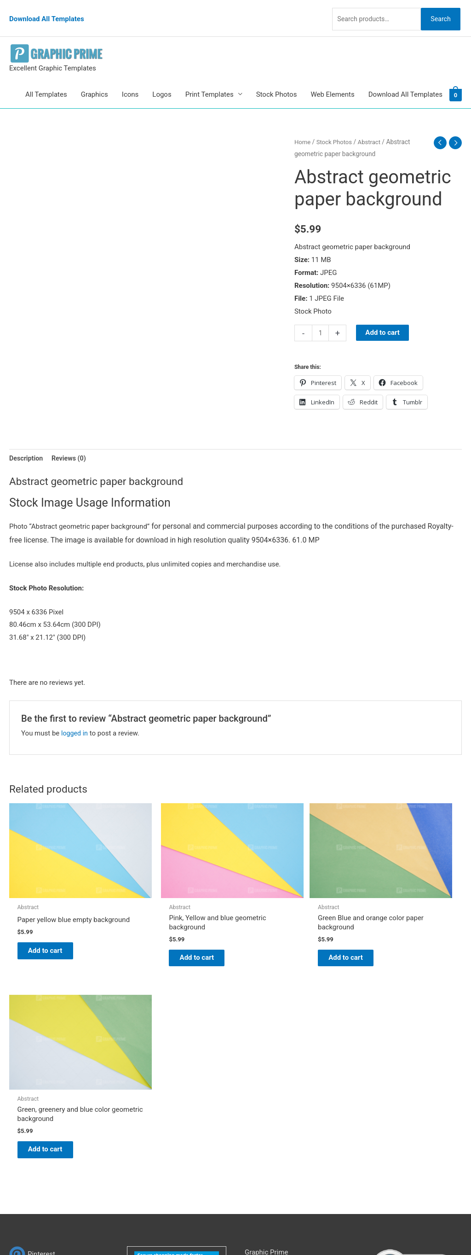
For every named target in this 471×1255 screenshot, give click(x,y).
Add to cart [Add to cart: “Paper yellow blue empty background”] (53, 922)
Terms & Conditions (275, 1117)
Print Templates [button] (209, 81)
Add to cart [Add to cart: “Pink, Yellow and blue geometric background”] (168, 922)
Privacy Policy (266, 1104)
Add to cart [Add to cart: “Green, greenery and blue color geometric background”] (399, 922)
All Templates (46, 81)
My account (263, 1078)
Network (318, 1230)
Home (302, 128)
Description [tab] (27, 445)
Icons (130, 81)
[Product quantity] (321, 320)
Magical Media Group (406, 1230)
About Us (259, 1053)
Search (437, 11)
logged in (75, 721)
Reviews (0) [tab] (71, 445)
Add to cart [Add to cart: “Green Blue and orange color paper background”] (284, 922)
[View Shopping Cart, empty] (455, 81)
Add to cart (383, 319)
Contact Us (262, 1091)
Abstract (373, 128)
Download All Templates (46, 11)
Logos (161, 81)
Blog (251, 1040)
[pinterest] (32, 1029)
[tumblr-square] (29, 1047)
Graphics (94, 81)
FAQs (253, 1065)
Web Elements (332, 81)
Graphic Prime (266, 1027)
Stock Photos (276, 81)
